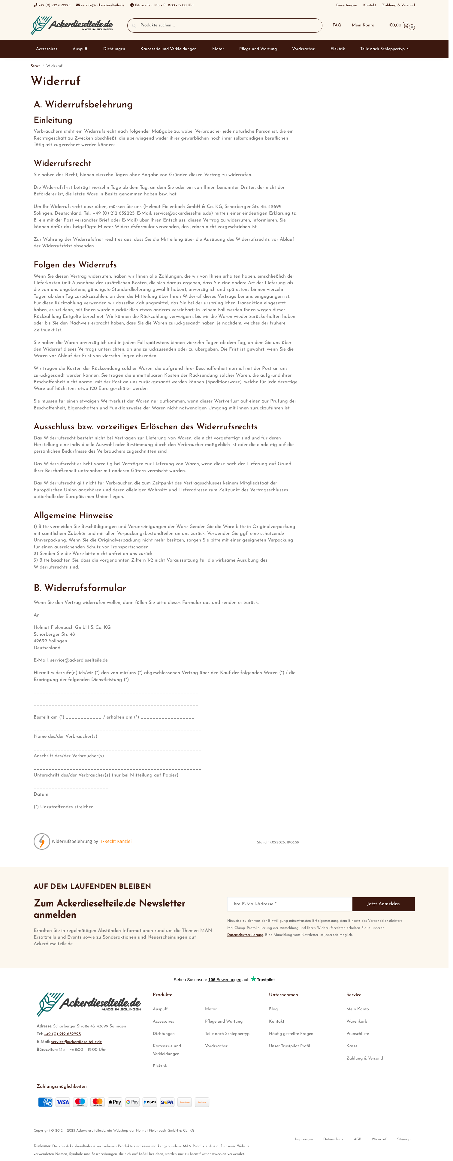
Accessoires (163, 1021)
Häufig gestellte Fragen (291, 1034)
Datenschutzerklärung (245, 935)
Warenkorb (356, 1021)
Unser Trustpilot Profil (289, 1046)
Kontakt (276, 1021)
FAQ (337, 25)
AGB (357, 1139)
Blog (273, 1009)
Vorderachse (216, 1046)
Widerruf (379, 1139)
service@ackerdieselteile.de (76, 1042)
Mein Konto (363, 25)
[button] (401, 25)
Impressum (304, 1139)
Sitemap (403, 1139)
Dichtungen (164, 1034)
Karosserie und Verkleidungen (167, 1050)
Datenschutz (333, 1139)
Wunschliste (357, 1034)
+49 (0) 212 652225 (62, 1034)
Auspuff (160, 1009)
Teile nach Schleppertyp (227, 1034)
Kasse (352, 1046)
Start (35, 66)
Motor (211, 1009)
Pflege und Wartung (224, 1021)
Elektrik (160, 1066)
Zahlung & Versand (364, 1058)
